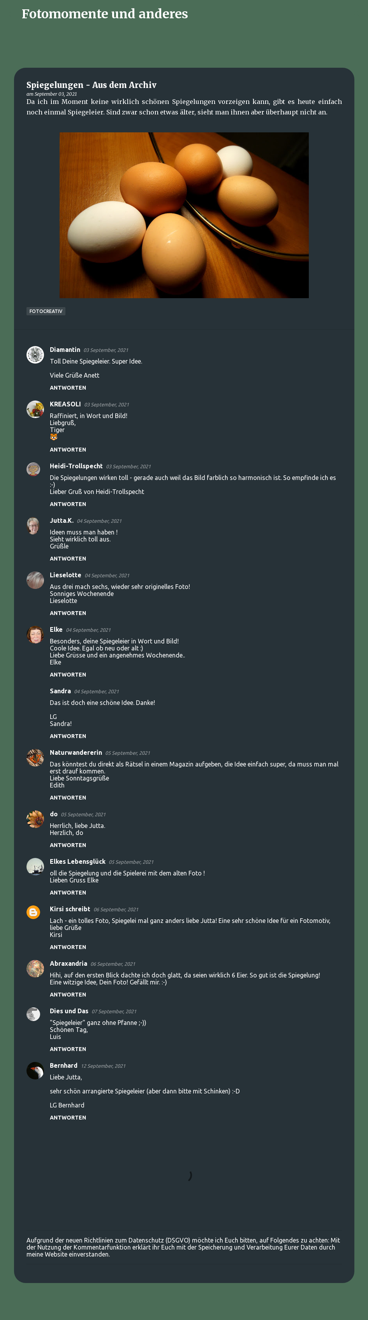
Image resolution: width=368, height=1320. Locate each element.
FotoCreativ (46, 311)
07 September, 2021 (114, 1011)
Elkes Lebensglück (78, 861)
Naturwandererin (76, 752)
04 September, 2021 (99, 521)
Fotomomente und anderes (105, 14)
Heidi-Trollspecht (76, 465)
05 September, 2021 (127, 753)
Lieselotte (65, 574)
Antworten (68, 388)
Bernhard (63, 1065)
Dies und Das (69, 1010)
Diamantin (65, 349)
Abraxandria (68, 963)
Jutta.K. (62, 520)
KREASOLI (65, 404)
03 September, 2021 (105, 350)
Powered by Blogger (184, 1309)
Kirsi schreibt (70, 908)
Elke (56, 629)
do (54, 813)
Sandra (60, 690)
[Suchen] (199, 14)
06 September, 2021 (115, 909)
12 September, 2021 (103, 1066)
